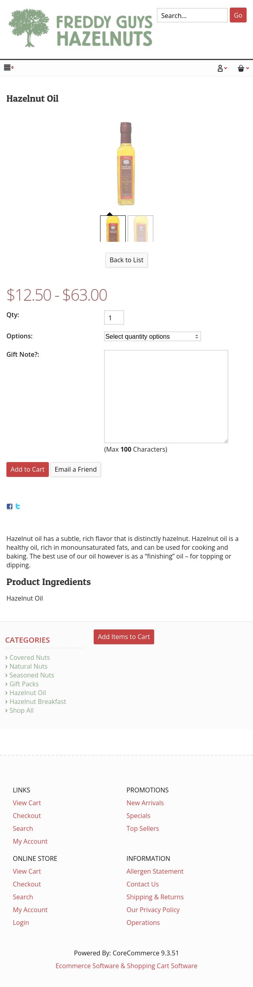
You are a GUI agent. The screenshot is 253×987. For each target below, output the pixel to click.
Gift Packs (24, 683)
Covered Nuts (30, 657)
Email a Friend (75, 469)
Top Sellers (143, 828)
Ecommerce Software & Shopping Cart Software (127, 965)
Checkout (27, 815)
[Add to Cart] (27, 469)
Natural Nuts (29, 666)
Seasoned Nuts (32, 675)
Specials (139, 815)
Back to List (127, 259)
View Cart (27, 802)
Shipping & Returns (155, 897)
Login (21, 922)
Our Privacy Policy (153, 909)
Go (238, 15)
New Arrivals (145, 802)
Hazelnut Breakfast (38, 701)
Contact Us (143, 884)
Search (23, 828)
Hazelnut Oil (28, 692)
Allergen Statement (155, 871)
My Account (30, 841)
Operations (143, 922)
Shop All (22, 710)
